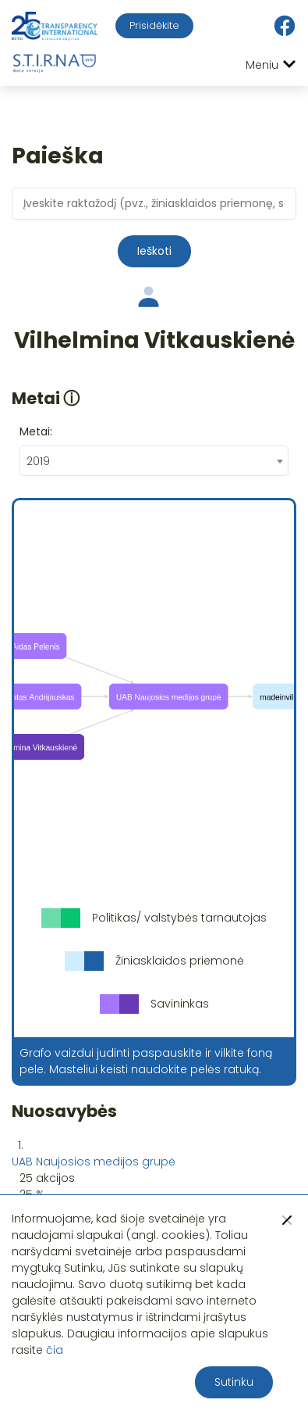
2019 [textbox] (38, 461)
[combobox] (154, 461)
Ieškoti (154, 251)
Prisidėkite (154, 25)
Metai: (35, 431)
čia (54, 1350)
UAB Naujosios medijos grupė (93, 1161)
